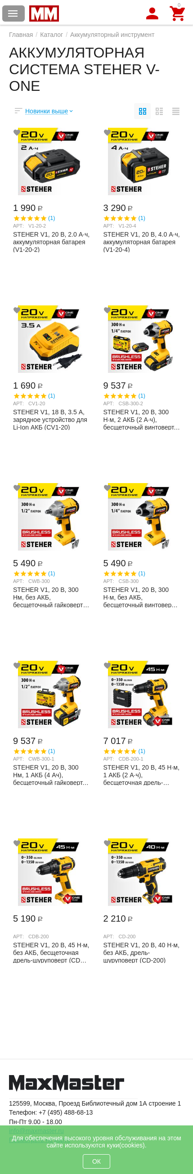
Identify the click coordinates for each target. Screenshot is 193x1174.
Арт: (18, 226)
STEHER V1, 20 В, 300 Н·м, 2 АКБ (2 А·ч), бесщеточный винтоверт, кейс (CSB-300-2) (139, 419)
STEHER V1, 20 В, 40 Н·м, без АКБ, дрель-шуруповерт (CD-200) (141, 952)
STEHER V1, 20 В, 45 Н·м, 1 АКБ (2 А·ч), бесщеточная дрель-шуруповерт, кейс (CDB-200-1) (141, 774)
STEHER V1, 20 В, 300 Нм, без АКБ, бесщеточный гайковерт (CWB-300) (48, 597)
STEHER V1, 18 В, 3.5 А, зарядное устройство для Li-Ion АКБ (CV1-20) (50, 419)
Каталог (51, 34)
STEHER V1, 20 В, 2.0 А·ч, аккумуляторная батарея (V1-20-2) (51, 241)
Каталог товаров (13, 13)
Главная (21, 34)
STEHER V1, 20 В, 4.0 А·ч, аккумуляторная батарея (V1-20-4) (141, 241)
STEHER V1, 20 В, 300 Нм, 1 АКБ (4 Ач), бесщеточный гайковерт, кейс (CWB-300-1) (48, 774)
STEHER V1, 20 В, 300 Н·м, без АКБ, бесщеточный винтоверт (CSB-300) (139, 597)
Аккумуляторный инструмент (112, 34)
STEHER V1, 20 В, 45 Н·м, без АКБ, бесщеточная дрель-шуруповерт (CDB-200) (51, 952)
